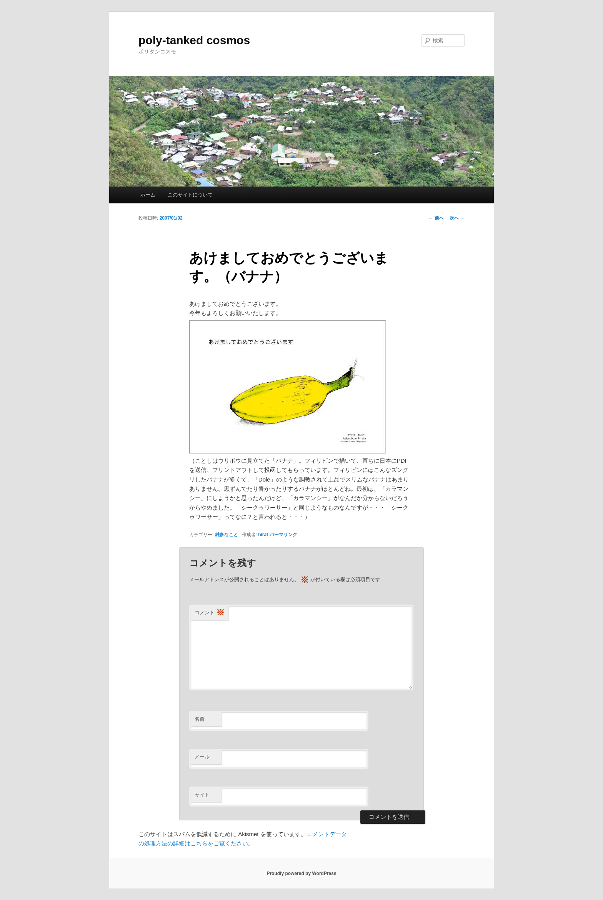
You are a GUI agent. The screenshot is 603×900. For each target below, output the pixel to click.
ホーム (147, 195)
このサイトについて (190, 195)
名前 (200, 719)
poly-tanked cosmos (194, 40)
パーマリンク (283, 534)
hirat (263, 534)
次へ (457, 218)
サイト (202, 795)
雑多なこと (226, 534)
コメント (210, 612)
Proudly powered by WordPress (301, 873)
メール (202, 757)
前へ (435, 218)
